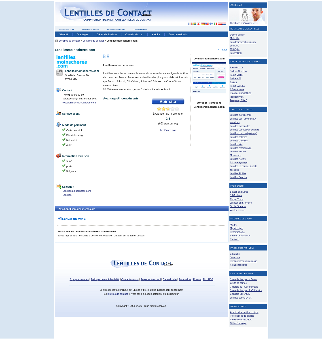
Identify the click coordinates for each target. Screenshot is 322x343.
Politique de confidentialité (105, 279)
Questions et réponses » (242, 23)
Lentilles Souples (238, 177)
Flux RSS (208, 279)
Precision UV (236, 67)
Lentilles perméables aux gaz (244, 129)
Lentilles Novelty (238, 159)
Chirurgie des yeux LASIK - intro (246, 290)
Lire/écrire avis (168, 130)
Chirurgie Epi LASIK (240, 294)
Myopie (233, 224)
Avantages (82, 34)
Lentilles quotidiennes (241, 115)
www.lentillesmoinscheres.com (79, 102)
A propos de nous (79, 279)
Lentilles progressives (241, 148)
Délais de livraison (107, 34)
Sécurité (63, 34)
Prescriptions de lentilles (242, 316)
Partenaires (185, 279)
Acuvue (233, 82)
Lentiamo (234, 45)
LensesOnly (236, 53)
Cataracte (235, 254)
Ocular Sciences (238, 206)
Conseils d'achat (134, 34)
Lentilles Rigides (238, 173)
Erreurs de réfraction (240, 235)
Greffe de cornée (238, 283)
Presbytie (234, 239)
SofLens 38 (236, 78)
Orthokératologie (238, 323)
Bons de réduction (179, 34)
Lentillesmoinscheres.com (243, 42)
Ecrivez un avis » (71, 219)
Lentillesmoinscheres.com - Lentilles (77, 192)
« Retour (222, 49)
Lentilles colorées (140, 29)
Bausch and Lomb (239, 192)
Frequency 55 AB (238, 100)
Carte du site (170, 279)
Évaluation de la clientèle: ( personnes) (168, 118)
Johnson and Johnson (241, 203)
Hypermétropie (237, 232)
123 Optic (235, 49)
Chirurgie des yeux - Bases (243, 279)
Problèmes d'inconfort (241, 319)
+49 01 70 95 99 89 (73, 94)
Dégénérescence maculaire (243, 261)
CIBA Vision (236, 195)
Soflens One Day (238, 71)
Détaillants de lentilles (90, 29)
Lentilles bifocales (239, 140)
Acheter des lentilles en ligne (244, 312)
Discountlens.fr (237, 35)
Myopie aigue (236, 228)
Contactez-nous (130, 279)
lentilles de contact (118, 293)
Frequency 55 (237, 97)
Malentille (234, 38)
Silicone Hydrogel (239, 162)
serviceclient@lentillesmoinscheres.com (81, 98)
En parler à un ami (151, 279)
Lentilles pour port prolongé (243, 133)
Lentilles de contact (66, 29)
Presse (197, 279)
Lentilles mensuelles (240, 126)
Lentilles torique (238, 151)
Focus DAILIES (237, 86)
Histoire (156, 34)
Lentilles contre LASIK (241, 298)
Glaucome (235, 257)
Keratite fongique (238, 265)
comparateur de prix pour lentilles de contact (117, 19)
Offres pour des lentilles (116, 29)
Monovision (236, 155)
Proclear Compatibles (240, 93)
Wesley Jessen (237, 210)
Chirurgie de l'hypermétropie (244, 287)
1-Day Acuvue (237, 89)
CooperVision (237, 199)
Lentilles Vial (236, 144)
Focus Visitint (236, 75)
